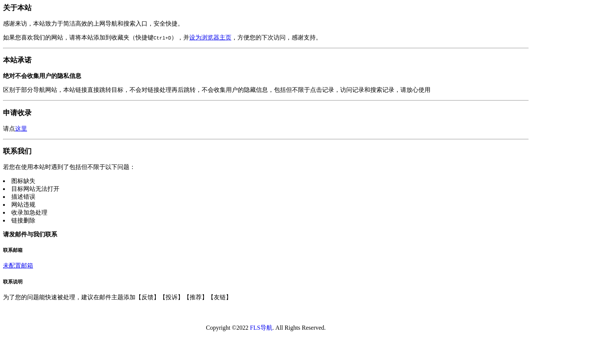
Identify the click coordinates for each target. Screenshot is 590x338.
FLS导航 (261, 327)
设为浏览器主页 (210, 37)
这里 (21, 128)
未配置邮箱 (18, 265)
